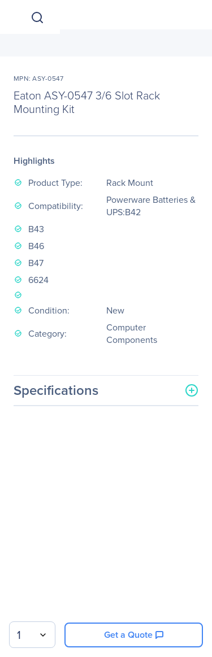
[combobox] (32, 634)
